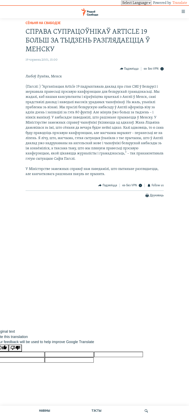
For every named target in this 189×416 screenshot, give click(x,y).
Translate (176, 3)
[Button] (129, 68)
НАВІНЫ (44, 411)
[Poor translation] (15, 348)
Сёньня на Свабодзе (43, 23)
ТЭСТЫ (96, 411)
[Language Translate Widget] (129, 3)
